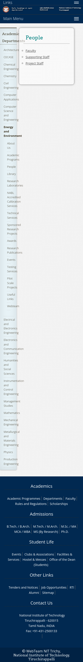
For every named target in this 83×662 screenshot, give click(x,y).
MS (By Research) (46, 532)
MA (73, 526)
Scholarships (59, 504)
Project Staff (34, 63)
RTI (72, 587)
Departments (52, 498)
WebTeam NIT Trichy (43, 651)
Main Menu (13, 18)
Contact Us (41, 603)
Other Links (41, 575)
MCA (17, 532)
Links (7, 2)
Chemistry (10, 76)
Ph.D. (65, 532)
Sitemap (48, 593)
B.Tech (11, 526)
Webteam (13, 306)
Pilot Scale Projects (12, 282)
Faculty (31, 51)
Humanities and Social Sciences (11, 367)
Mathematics (12, 413)
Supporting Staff (37, 57)
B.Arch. (25, 526)
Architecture (11, 50)
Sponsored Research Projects (14, 229)
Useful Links (11, 297)
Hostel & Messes (34, 559)
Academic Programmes (23, 498)
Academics (41, 486)
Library (11, 174)
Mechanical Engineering (11, 422)
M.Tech (38, 526)
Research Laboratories (15, 183)
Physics (8, 452)
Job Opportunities (53, 587)
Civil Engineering (11, 85)
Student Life (41, 542)
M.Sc (64, 526)
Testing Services (12, 269)
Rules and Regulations (31, 504)
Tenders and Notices (23, 587)
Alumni (34, 593)
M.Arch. (52, 526)
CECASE (9, 57)
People (11, 167)
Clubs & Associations (39, 554)
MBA (27, 532)
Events (11, 260)
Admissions (41, 514)
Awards (11, 241)
